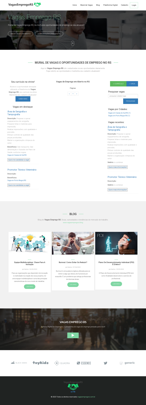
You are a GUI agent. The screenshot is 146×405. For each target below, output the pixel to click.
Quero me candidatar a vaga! (18, 160)
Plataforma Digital (110, 5)
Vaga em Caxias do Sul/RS (17, 155)
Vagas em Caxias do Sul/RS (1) (119, 113)
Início (75, 5)
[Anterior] (69, 94)
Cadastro (124, 5)
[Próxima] (77, 94)
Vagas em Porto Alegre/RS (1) (119, 116)
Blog (98, 5)
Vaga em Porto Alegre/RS (16, 180)
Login (134, 5)
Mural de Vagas (86, 5)
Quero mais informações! (117, 167)
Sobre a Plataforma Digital (49, 34)
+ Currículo (118, 84)
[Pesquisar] (123, 96)
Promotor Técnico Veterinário (21, 169)
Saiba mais (22, 99)
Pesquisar (130, 101)
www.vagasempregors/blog (73, 222)
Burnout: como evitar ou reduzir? (73, 262)
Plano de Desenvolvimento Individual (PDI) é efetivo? (116, 263)
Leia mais (29, 286)
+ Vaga (132, 84)
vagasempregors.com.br (86, 397)
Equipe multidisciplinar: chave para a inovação (29, 263)
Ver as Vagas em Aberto (20, 34)
